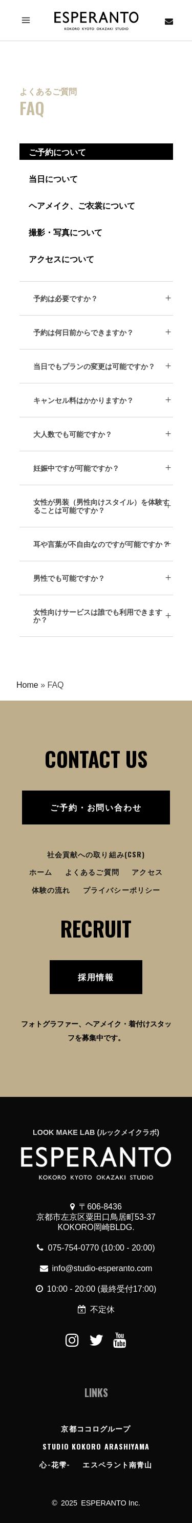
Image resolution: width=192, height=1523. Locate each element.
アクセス (147, 871)
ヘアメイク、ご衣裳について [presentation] (82, 205)
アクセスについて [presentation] (61, 258)
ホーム (40, 871)
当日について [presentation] (53, 178)
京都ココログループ (96, 1428)
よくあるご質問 (92, 871)
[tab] (96, 151)
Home (27, 685)
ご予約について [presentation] (57, 151)
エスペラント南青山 (117, 1464)
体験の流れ (51, 889)
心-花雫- (54, 1464)
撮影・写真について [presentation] (65, 232)
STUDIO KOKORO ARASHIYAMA (96, 1446)
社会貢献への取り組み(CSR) (96, 854)
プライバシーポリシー (121, 889)
